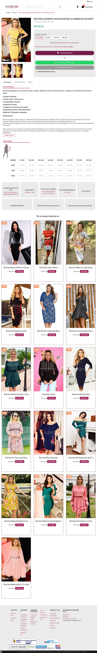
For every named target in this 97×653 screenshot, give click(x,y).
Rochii (14, 13)
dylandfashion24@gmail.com (72, 620)
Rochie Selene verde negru (48, 521)
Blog (12, 620)
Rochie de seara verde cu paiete (80, 458)
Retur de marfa (55, 618)
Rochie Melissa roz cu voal (16, 584)
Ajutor (90, 1)
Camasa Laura (48, 394)
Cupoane (53, 628)
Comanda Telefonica (64, 67)
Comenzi (53, 620)
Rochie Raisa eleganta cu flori (16, 521)
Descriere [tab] (7, 82)
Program (13, 618)
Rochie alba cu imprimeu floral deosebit (81, 268)
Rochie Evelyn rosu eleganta (48, 268)
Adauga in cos (64, 53)
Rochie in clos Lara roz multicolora (16, 458)
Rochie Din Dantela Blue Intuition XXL (48, 331)
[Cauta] (42, 6)
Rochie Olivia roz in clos (80, 521)
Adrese (52, 625)
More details (9, 135)
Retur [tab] (30, 82)
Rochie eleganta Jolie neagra (16, 331)
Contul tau (55, 610)
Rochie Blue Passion (48, 458)
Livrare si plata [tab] (19, 82)
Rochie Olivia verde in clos (16, 394)
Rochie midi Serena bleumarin (81, 394)
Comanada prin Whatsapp (64, 63)
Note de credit (54, 623)
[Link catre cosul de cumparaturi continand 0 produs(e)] (83, 7)
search (60, 7)
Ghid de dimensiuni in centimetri (64, 43)
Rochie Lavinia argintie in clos (81, 331)
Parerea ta (43, 615)
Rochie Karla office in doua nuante (16, 268)
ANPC (32, 619)
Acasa (8, 13)
